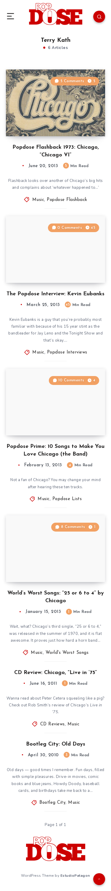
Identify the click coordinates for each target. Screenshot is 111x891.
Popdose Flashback (67, 200)
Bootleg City (52, 802)
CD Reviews (52, 724)
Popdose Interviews (67, 352)
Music (38, 200)
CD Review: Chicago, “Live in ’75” (55, 673)
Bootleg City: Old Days (55, 744)
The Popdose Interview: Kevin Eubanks (55, 294)
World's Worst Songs (67, 653)
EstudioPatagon (75, 875)
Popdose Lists (67, 499)
